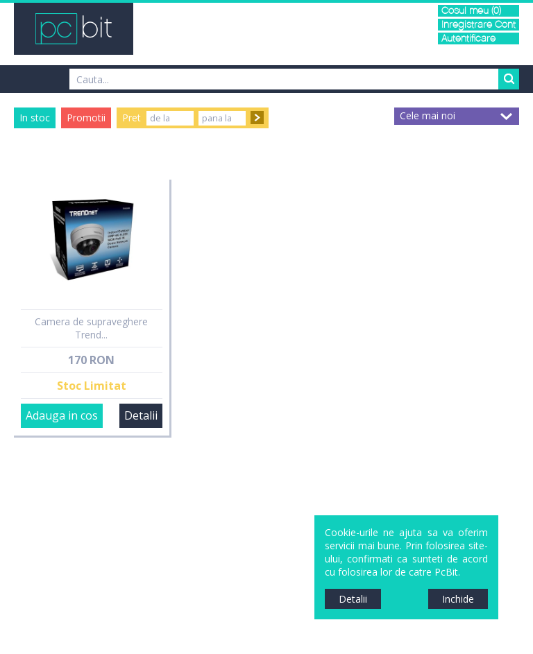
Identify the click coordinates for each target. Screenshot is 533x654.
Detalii (141, 415)
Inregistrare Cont (478, 24)
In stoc (34, 117)
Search (508, 79)
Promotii (86, 117)
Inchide (458, 598)
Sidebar (10, 339)
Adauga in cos (62, 415)
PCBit (73, 29)
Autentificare (468, 38)
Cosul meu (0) (471, 10)
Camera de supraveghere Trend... (91, 328)
